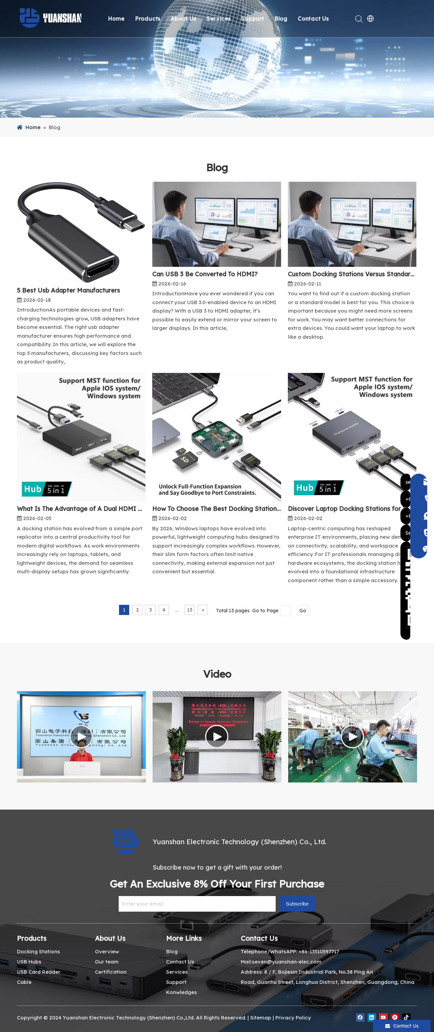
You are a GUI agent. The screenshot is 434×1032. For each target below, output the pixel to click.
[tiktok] (406, 1017)
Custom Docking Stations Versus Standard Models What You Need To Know (352, 274)
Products (148, 18)
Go (302, 611)
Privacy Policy (293, 1017)
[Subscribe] (297, 904)
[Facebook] (360, 1017)
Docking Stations (38, 951)
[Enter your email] (197, 904)
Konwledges (181, 992)
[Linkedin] (372, 1017)
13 (189, 610)
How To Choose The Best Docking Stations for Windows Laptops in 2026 (216, 509)
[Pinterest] (395, 1017)
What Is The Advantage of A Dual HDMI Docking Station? (81, 509)
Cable (24, 982)
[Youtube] (383, 1017)
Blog (282, 18)
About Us (184, 18)
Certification (110, 972)
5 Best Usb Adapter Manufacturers (68, 290)
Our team (107, 961)
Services (220, 18)
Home (117, 18)
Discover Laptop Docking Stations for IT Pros (352, 509)
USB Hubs (29, 961)
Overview (107, 951)
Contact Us (314, 18)
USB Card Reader (38, 972)
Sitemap (260, 1017)
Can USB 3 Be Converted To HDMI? (205, 274)
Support (253, 18)
